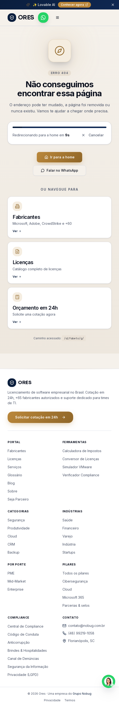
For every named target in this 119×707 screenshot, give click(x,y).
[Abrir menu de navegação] (57, 17)
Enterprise (16, 589)
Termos (69, 700)
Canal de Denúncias (23, 658)
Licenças (14, 459)
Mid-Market (17, 581)
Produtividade (19, 528)
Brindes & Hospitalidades (27, 650)
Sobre (12, 491)
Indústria (69, 544)
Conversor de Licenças (80, 459)
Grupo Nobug (82, 693)
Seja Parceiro (18, 499)
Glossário (15, 475)
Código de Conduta (23, 634)
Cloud (12, 536)
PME (11, 573)
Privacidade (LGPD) (23, 675)
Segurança (16, 520)
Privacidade (52, 700)
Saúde (67, 520)
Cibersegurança (75, 581)
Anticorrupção (19, 642)
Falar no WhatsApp (59, 170)
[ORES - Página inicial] (21, 17)
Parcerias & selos (76, 605)
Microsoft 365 (73, 597)
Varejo (67, 536)
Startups (68, 552)
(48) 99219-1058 (78, 633)
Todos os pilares (75, 573)
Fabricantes (17, 451)
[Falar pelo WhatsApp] (43, 17)
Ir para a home (59, 157)
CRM (11, 544)
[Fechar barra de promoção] (113, 4)
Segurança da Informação (28, 667)
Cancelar (92, 135)
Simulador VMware (77, 467)
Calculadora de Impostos (81, 451)
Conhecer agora (74, 4)
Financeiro (70, 528)
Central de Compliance (25, 626)
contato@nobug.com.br (83, 626)
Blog (11, 483)
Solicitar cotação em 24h (40, 417)
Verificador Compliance (80, 475)
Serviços (14, 467)
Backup (13, 552)
